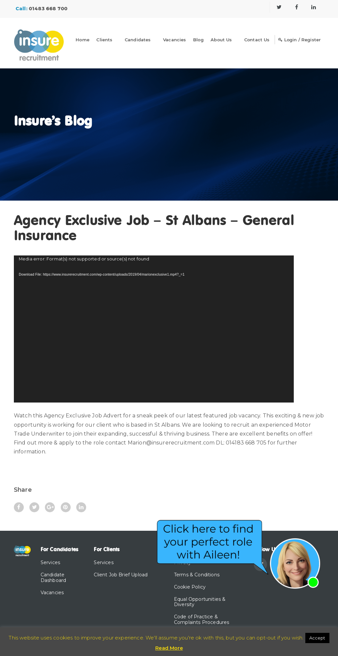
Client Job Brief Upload (121, 575)
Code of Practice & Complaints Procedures (201, 619)
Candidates (138, 39)
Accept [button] (317, 637)
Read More (169, 648)
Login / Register (299, 39)
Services (50, 562)
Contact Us (257, 39)
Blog (198, 39)
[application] (154, 329)
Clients (104, 39)
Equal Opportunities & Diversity (199, 602)
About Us (221, 39)
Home (82, 39)
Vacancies (174, 39)
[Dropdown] (118, 41)
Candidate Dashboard (53, 577)
